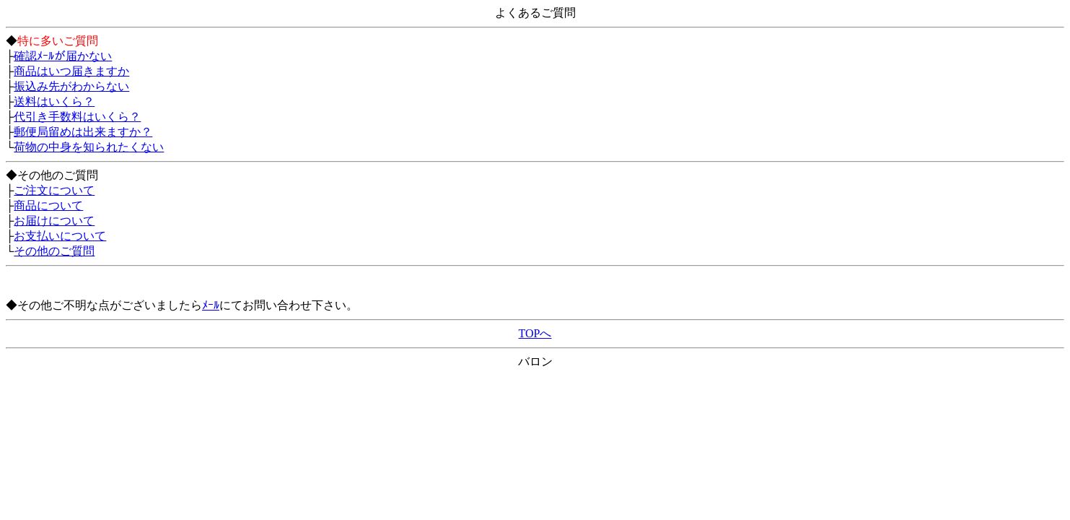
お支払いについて (60, 236)
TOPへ (535, 333)
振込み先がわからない (71, 86)
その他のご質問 (54, 251)
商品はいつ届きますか (71, 71)
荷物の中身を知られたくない (89, 147)
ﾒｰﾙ (210, 305)
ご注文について (54, 190)
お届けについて (54, 220)
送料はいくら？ (54, 101)
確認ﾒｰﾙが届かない (63, 56)
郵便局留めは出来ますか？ (83, 132)
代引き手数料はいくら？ (77, 116)
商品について (48, 205)
